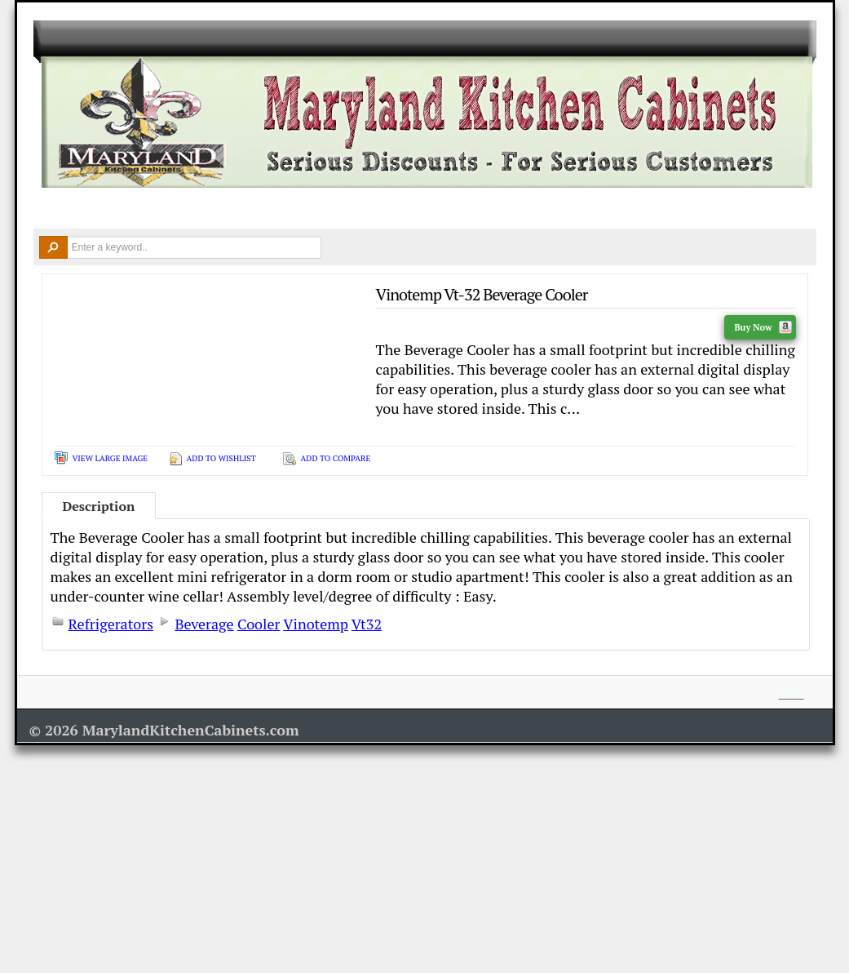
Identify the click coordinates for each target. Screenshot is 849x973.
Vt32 (367, 623)
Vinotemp (315, 623)
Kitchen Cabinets (151, 209)
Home (58, 209)
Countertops (267, 209)
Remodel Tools (486, 209)
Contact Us (702, 209)
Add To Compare (336, 458)
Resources (596, 209)
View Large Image (110, 458)
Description (99, 506)
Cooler (258, 623)
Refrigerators (111, 623)
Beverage (204, 623)
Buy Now (762, 327)
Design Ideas (373, 209)
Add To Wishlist (221, 458)
